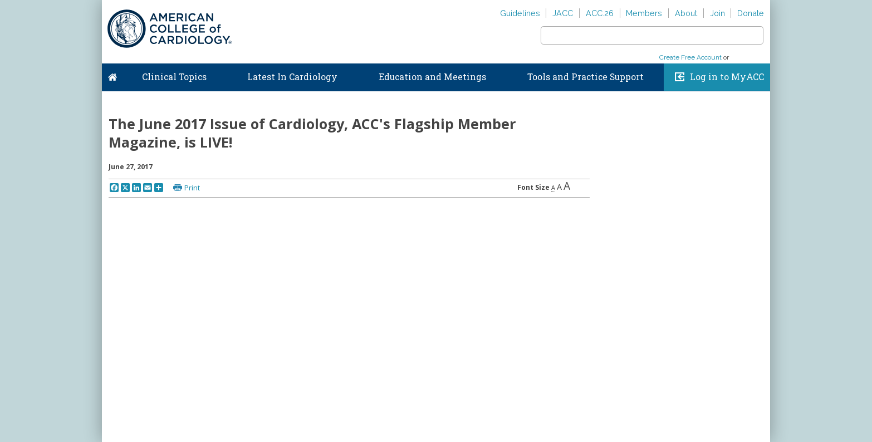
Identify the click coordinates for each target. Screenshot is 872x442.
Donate (750, 13)
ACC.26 (600, 13)
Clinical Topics (174, 76)
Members (644, 13)
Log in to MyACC (727, 76)
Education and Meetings (432, 76)
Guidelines (520, 13)
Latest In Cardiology (292, 76)
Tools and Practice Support (585, 76)
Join (717, 13)
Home (112, 74)
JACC (562, 13)
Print (192, 188)
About (686, 13)
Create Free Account (690, 57)
